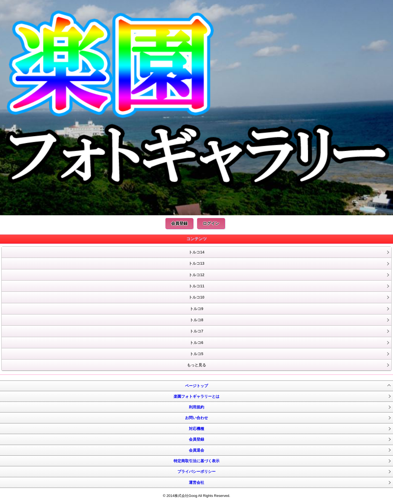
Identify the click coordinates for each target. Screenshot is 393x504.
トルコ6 (196, 342)
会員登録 (179, 223)
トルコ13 (196, 263)
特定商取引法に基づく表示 (196, 461)
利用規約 (196, 407)
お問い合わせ (196, 417)
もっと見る (196, 365)
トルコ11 (196, 286)
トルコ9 (196, 308)
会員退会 (196, 450)
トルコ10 (196, 297)
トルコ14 (196, 252)
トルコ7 (196, 331)
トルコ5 (196, 354)
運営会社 (196, 482)
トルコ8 (196, 320)
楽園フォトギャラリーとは (196, 396)
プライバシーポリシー (196, 471)
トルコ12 (196, 275)
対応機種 (196, 428)
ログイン (211, 223)
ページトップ (196, 386)
